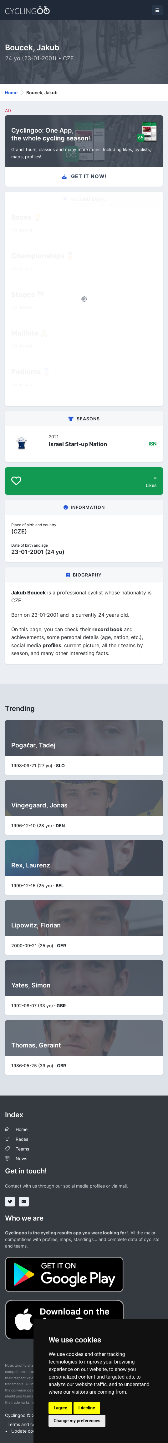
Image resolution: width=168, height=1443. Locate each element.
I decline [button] (87, 1407)
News (21, 1158)
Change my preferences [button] (76, 1420)
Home (11, 92)
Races (22, 1139)
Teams (22, 1148)
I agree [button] (60, 1407)
